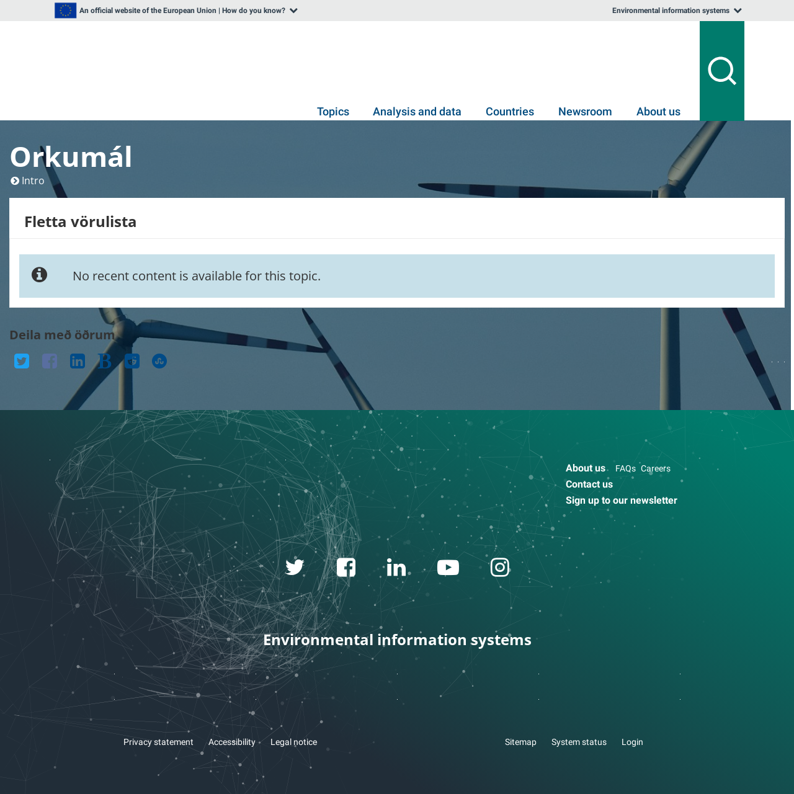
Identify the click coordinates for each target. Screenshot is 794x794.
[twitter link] (295, 569)
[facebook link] (346, 569)
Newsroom (585, 111)
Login (632, 742)
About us (658, 111)
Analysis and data (417, 111)
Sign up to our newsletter (621, 500)
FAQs (625, 468)
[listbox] (175, 10)
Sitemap (521, 742)
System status (579, 742)
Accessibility (232, 742)
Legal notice (293, 742)
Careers (656, 468)
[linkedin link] (397, 569)
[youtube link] (448, 569)
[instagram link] (500, 569)
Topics (333, 111)
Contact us (589, 484)
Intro (33, 180)
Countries (510, 111)
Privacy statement (158, 742)
